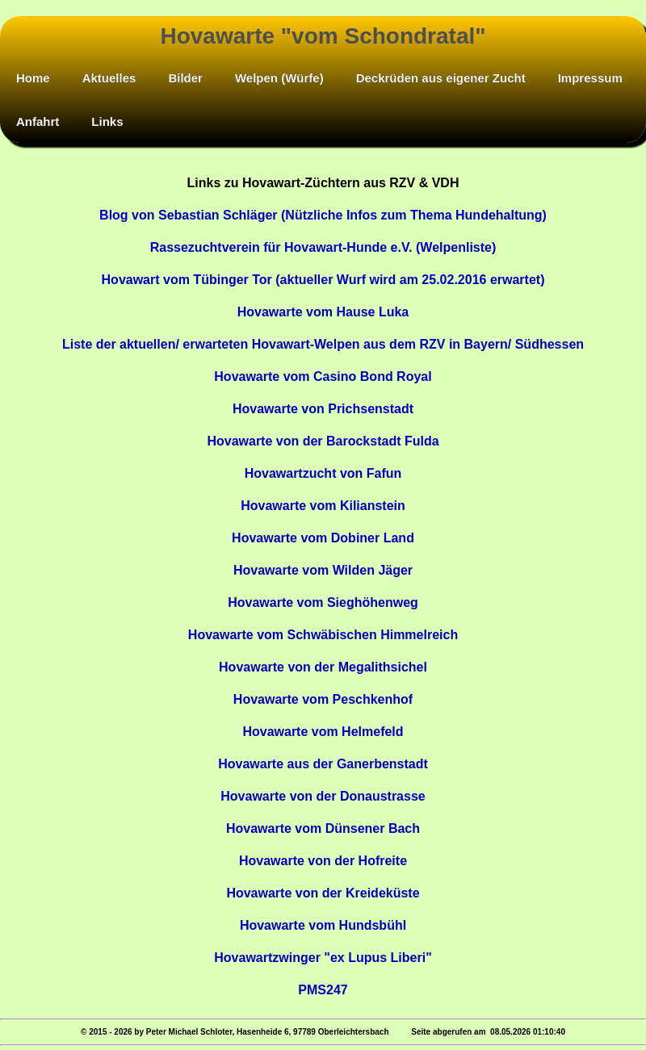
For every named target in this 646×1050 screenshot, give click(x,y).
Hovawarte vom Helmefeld (322, 731)
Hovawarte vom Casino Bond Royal (322, 376)
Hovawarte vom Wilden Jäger (323, 570)
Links (107, 121)
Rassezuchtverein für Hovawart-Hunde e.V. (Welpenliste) (323, 247)
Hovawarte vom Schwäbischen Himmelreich (323, 635)
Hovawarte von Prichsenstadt (323, 409)
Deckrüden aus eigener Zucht (441, 78)
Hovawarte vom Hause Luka (323, 312)
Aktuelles (109, 78)
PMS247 (322, 990)
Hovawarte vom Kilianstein (323, 505)
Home (33, 78)
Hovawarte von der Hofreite (323, 861)
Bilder (185, 78)
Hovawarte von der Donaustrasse (322, 796)
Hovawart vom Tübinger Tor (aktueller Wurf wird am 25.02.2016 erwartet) (323, 280)
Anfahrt (37, 121)
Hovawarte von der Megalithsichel (323, 667)
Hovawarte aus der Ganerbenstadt (323, 764)
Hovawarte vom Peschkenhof (323, 699)
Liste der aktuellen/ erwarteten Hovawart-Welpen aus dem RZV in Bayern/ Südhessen (323, 344)
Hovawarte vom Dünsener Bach (323, 828)
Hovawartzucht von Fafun (323, 473)
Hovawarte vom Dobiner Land (323, 538)
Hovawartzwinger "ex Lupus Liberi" (322, 957)
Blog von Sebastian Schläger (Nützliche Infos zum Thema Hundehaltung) (323, 215)
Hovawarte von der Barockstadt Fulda (322, 441)
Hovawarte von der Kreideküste (322, 893)
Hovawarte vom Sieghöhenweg (323, 602)
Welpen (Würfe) (279, 78)
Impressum (590, 78)
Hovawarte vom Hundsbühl (323, 925)
